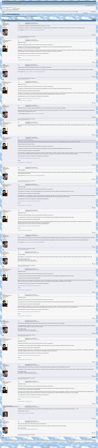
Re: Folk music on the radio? (32, 16)
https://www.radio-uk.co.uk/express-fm (25, 59)
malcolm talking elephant (7, 405)
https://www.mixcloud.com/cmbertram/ (23, 37)
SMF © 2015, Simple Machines (52, 445)
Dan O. (3, 39)
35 (12, 19)
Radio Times (25, 16)
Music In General (19, 16)
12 (7, 19)
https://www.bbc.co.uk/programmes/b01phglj (26, 413)
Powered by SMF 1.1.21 (44, 445)
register (15, 7)
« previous (91, 18)
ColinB (3, 22)
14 (9, 19)
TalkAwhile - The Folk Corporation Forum (8, 16)
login (12, 7)
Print (94, 19)
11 (6, 19)
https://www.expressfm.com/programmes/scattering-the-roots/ (29, 55)
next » (94, 18)
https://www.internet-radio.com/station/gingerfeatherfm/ (35, 29)
